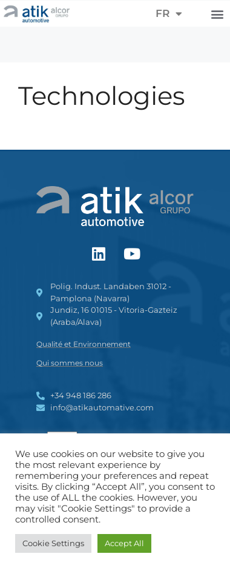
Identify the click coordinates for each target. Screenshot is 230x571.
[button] (217, 14)
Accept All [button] (124, 543)
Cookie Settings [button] (53, 543)
